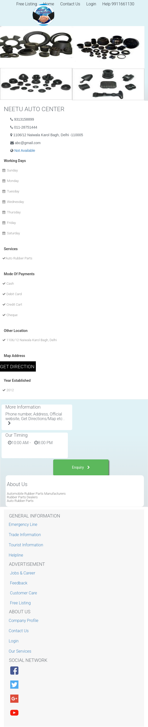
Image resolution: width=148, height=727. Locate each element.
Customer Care (23, 593)
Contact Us (70, 4)
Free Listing (20, 603)
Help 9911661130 (118, 4)
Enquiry (81, 467)
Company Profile (24, 620)
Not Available (24, 150)
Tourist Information (26, 545)
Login (91, 4)
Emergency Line (23, 524)
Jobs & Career (22, 573)
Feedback (18, 583)
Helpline (16, 555)
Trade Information (25, 534)
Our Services (20, 651)
